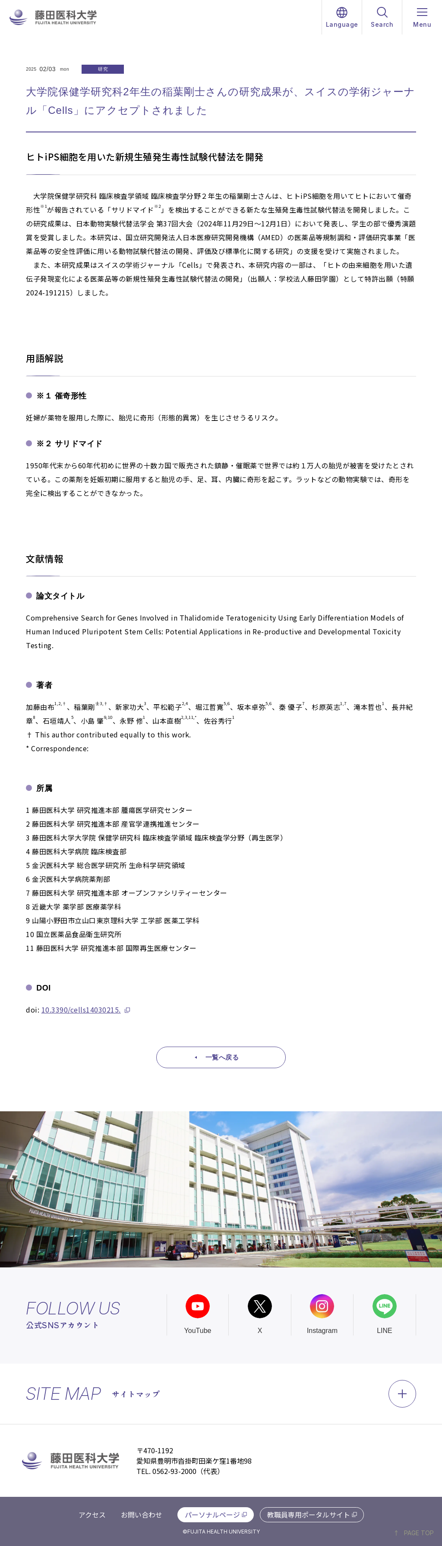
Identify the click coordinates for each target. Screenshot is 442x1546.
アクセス (92, 1514)
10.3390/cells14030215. (81, 1009)
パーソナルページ (212, 1514)
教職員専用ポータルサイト (308, 1514)
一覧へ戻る (222, 1057)
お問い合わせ (141, 1514)
